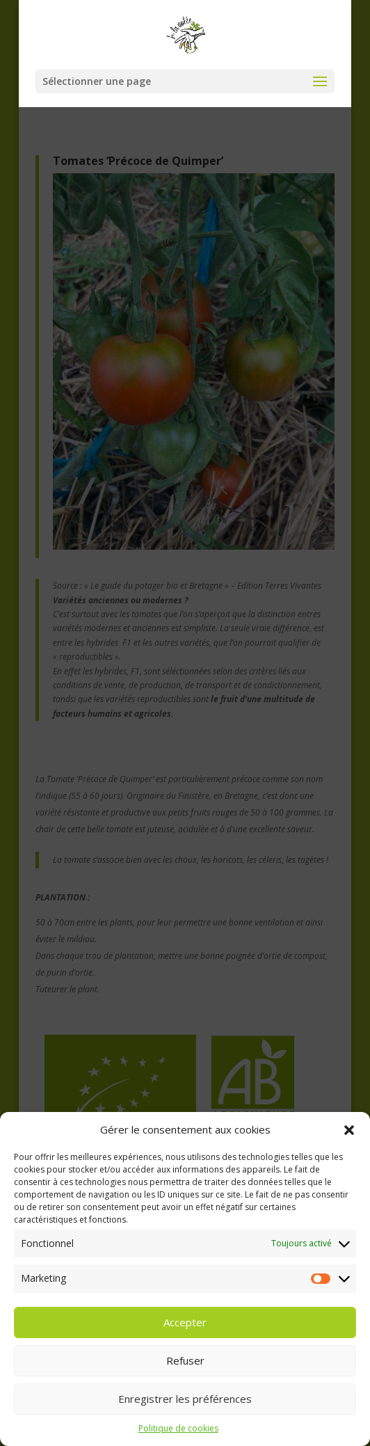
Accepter (185, 1334)
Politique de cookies (178, 1440)
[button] (349, 1142)
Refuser (185, 1372)
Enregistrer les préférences (185, 1410)
